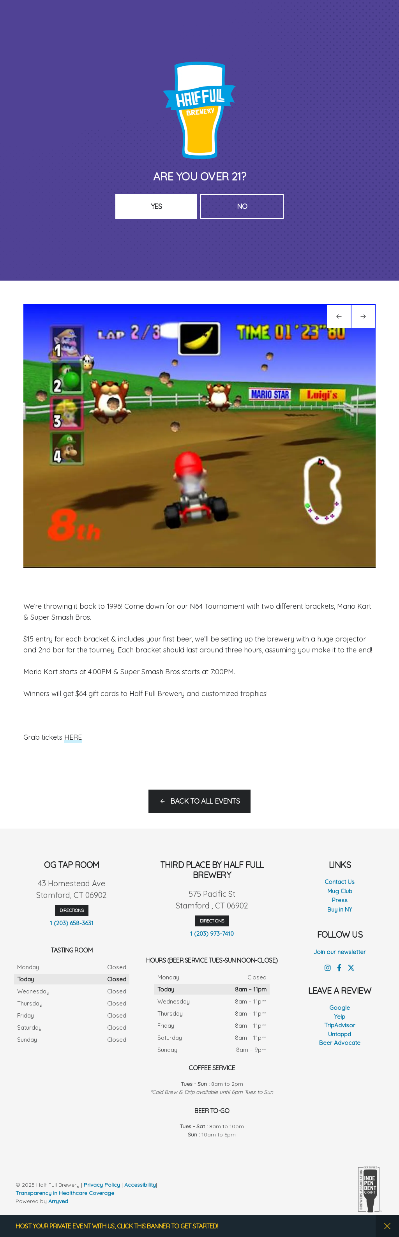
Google (339, 1007)
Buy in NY (339, 909)
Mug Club (339, 891)
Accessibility (140, 1184)
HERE (73, 737)
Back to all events (205, 801)
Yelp (339, 1016)
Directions (72, 910)
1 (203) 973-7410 (212, 933)
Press (340, 900)
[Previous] (339, 316)
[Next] (363, 316)
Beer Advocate (339, 1042)
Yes (156, 206)
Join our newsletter (340, 952)
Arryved (58, 1201)
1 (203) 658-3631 (72, 923)
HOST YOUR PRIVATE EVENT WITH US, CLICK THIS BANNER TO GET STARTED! (117, 1226)
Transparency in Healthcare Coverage (66, 1192)
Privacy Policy (102, 1184)
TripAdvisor (339, 1025)
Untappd (339, 1034)
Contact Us (340, 881)
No (242, 206)
